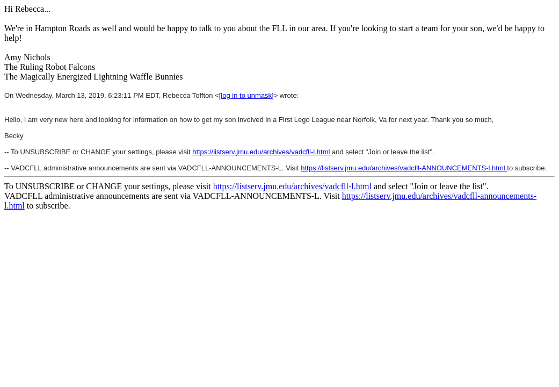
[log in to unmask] (246, 95)
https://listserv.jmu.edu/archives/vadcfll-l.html (262, 152)
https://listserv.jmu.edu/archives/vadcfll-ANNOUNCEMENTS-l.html (404, 168)
